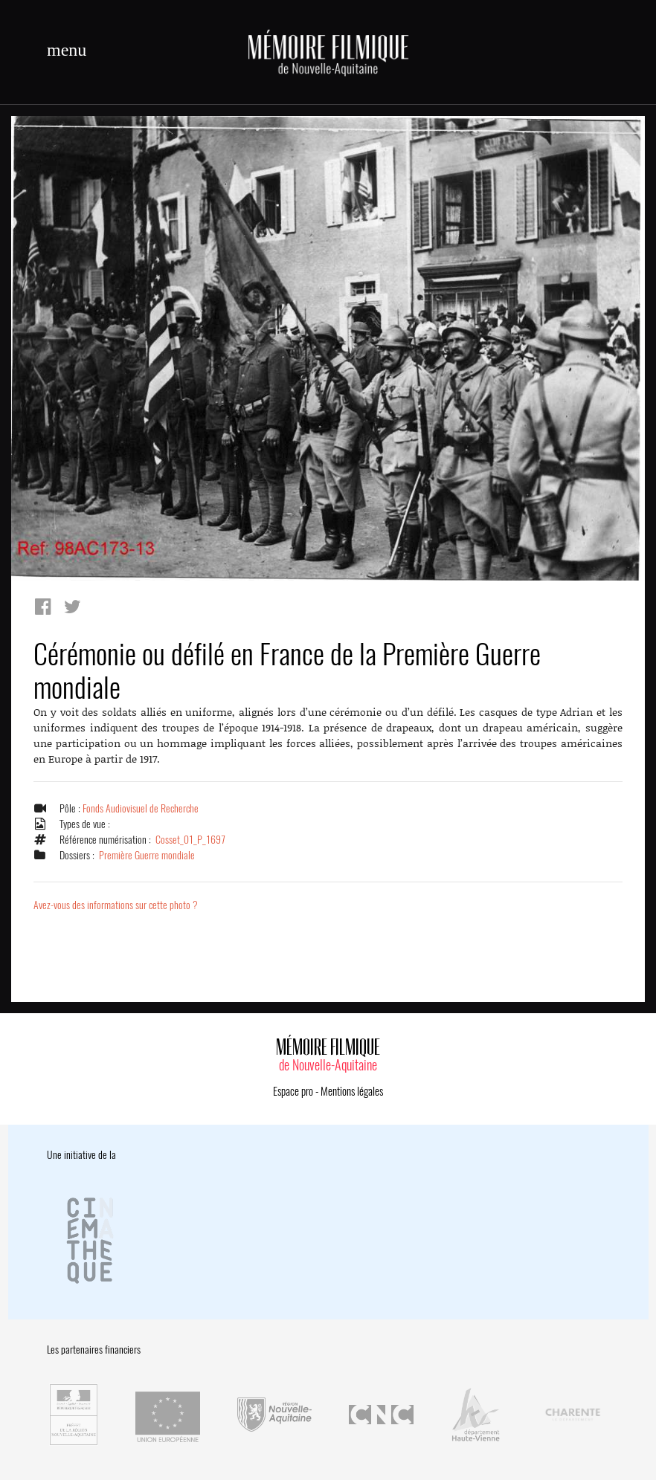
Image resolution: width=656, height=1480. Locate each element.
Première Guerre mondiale (147, 855)
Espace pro (293, 1091)
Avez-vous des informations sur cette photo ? (115, 905)
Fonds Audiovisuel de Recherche (141, 808)
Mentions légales (352, 1091)
